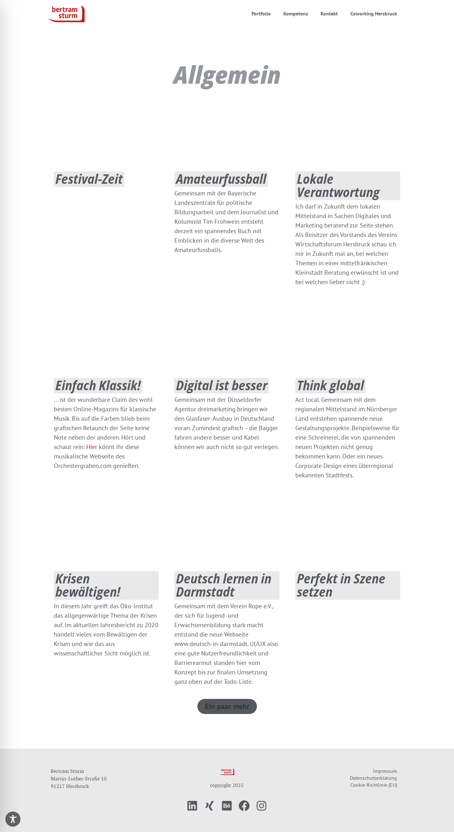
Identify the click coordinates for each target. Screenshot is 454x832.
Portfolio (261, 13)
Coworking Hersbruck (373, 13)
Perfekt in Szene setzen (341, 584)
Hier (91, 447)
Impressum (385, 771)
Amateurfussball (221, 179)
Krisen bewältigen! (87, 584)
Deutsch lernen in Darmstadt (223, 584)
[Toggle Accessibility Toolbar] (13, 819)
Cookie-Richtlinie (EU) (373, 785)
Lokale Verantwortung (338, 185)
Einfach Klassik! (98, 385)
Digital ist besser (221, 385)
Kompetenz (295, 13)
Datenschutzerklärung (373, 778)
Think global (330, 385)
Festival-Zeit (89, 179)
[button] (227, 706)
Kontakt (329, 13)
